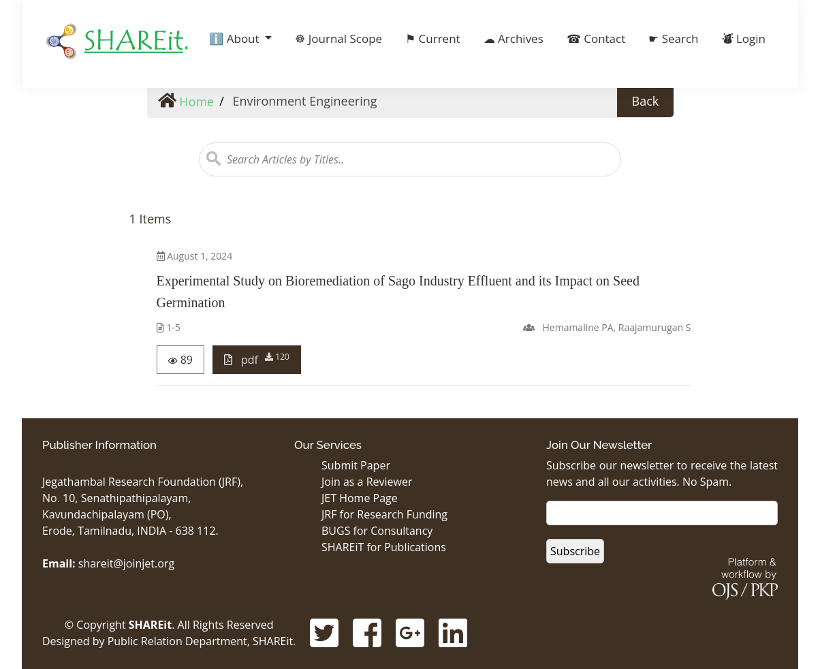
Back (645, 101)
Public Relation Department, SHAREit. (202, 641)
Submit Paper (355, 465)
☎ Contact (596, 38)
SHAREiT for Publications (383, 547)
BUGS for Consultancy (376, 530)
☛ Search (673, 38)
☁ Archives (513, 38)
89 (180, 359)
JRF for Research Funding (384, 514)
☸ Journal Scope (338, 38)
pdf (256, 359)
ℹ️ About (235, 38)
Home (186, 101)
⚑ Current (432, 38)
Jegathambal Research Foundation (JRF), (142, 481)
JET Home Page (359, 498)
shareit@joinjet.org (126, 563)
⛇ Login (744, 38)
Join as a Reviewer (366, 481)
